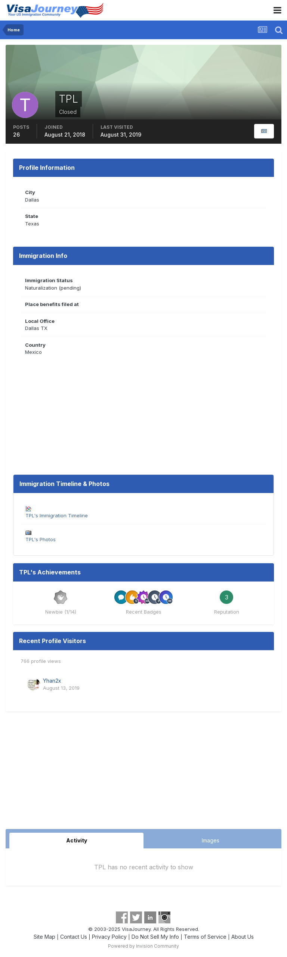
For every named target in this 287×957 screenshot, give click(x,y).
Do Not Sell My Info (155, 936)
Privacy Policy (109, 936)
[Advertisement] (143, 773)
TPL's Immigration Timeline (56, 515)
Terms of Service (205, 936)
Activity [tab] (76, 840)
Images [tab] (210, 840)
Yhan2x (52, 681)
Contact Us (73, 936)
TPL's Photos (40, 539)
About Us (242, 936)
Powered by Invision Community (143, 946)
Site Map (44, 936)
